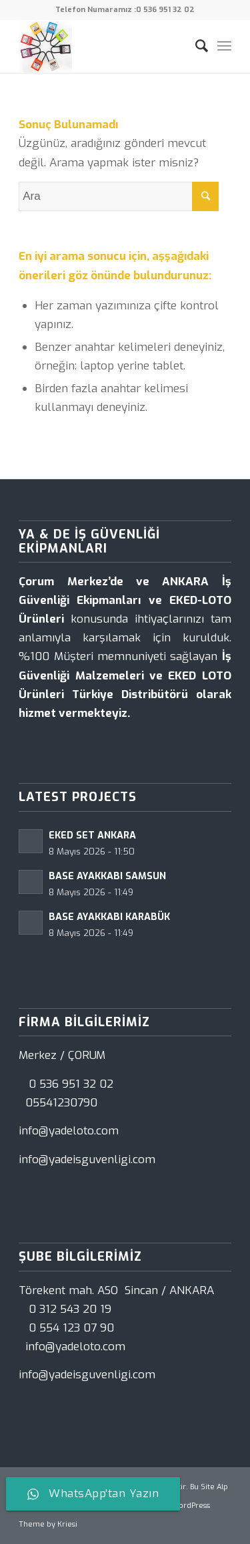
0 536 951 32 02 (165, 10)
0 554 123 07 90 (71, 1328)
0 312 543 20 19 (70, 1309)
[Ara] (195, 46)
